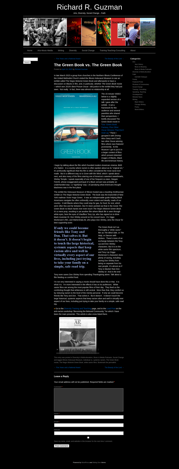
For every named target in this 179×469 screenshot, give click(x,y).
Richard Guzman (81, 69)
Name (57, 414)
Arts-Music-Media (45, 50)
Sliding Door (97, 462)
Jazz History (139, 64)
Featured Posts (138, 82)
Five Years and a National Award (67, 59)
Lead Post (111, 308)
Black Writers (139, 102)
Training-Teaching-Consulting (112, 50)
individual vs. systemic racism (94, 360)
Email (56, 422)
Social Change (118, 32)
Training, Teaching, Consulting (133, 32)
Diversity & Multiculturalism (142, 72)
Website (57, 430)
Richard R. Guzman (89, 7)
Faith (134, 74)
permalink (112, 362)
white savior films (90, 362)
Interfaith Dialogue (141, 77)
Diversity (103, 32)
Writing (89, 32)
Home (45, 32)
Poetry (137, 107)
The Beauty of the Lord (114, 59)
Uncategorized (138, 94)
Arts (134, 62)
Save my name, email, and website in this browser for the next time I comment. (83, 441)
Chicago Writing (140, 104)
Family (135, 79)
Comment (58, 387)
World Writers (139, 109)
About (147, 32)
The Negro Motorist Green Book (71, 362)
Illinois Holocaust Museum (72, 360)
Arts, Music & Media (74, 32)
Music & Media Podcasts (143, 69)
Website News (137, 97)
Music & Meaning (140, 67)
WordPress (85, 462)
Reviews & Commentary (141, 84)
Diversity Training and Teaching (77, 308)
